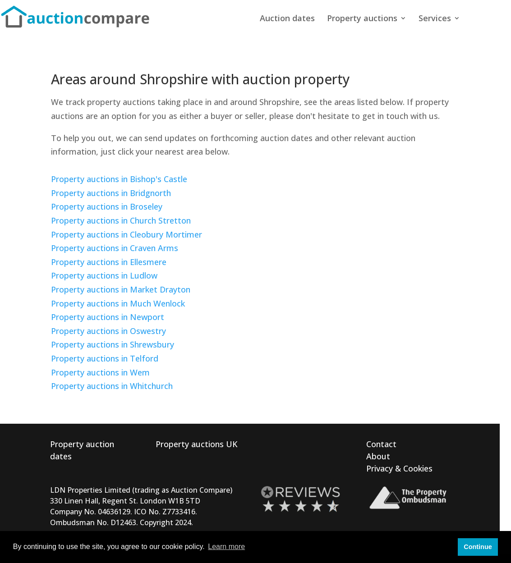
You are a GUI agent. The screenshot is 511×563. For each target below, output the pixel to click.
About (378, 456)
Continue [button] (478, 546)
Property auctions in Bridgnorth (111, 193)
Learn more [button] (226, 546)
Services (435, 19)
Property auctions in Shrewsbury (112, 344)
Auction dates (287, 19)
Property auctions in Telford (104, 358)
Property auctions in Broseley (106, 206)
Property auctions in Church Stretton (121, 220)
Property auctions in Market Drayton (120, 289)
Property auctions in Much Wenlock (118, 303)
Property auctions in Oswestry (108, 330)
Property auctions (362, 19)
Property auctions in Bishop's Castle (119, 179)
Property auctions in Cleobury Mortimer (126, 234)
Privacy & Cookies (399, 468)
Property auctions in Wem (100, 372)
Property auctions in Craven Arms (114, 248)
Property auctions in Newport (107, 316)
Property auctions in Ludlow (104, 275)
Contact (381, 444)
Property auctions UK (197, 444)
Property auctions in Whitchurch (112, 385)
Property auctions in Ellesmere (108, 261)
